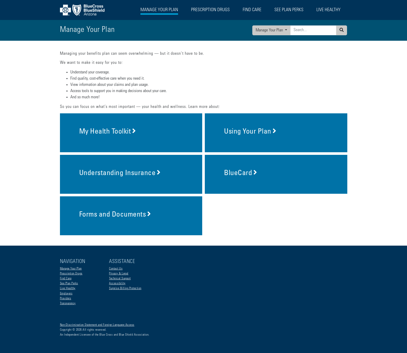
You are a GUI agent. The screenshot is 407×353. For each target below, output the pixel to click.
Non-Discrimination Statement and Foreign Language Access (97, 325)
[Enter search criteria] (313, 30)
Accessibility (117, 283)
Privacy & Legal (118, 273)
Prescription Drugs (210, 10)
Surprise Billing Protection (125, 288)
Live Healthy (68, 288)
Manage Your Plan (270, 30)
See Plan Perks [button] (288, 10)
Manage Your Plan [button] (159, 10)
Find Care (66, 278)
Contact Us (116, 268)
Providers (65, 298)
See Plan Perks (69, 283)
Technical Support (120, 278)
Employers (66, 293)
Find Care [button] (252, 10)
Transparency (68, 303)
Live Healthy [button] (328, 10)
